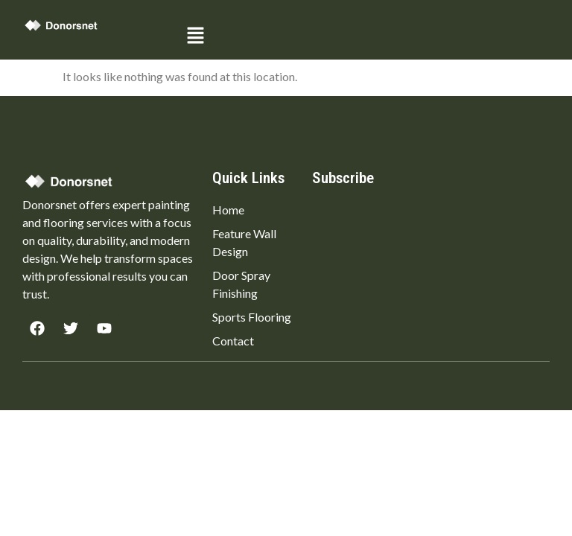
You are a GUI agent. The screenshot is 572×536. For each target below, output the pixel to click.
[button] (365, 36)
